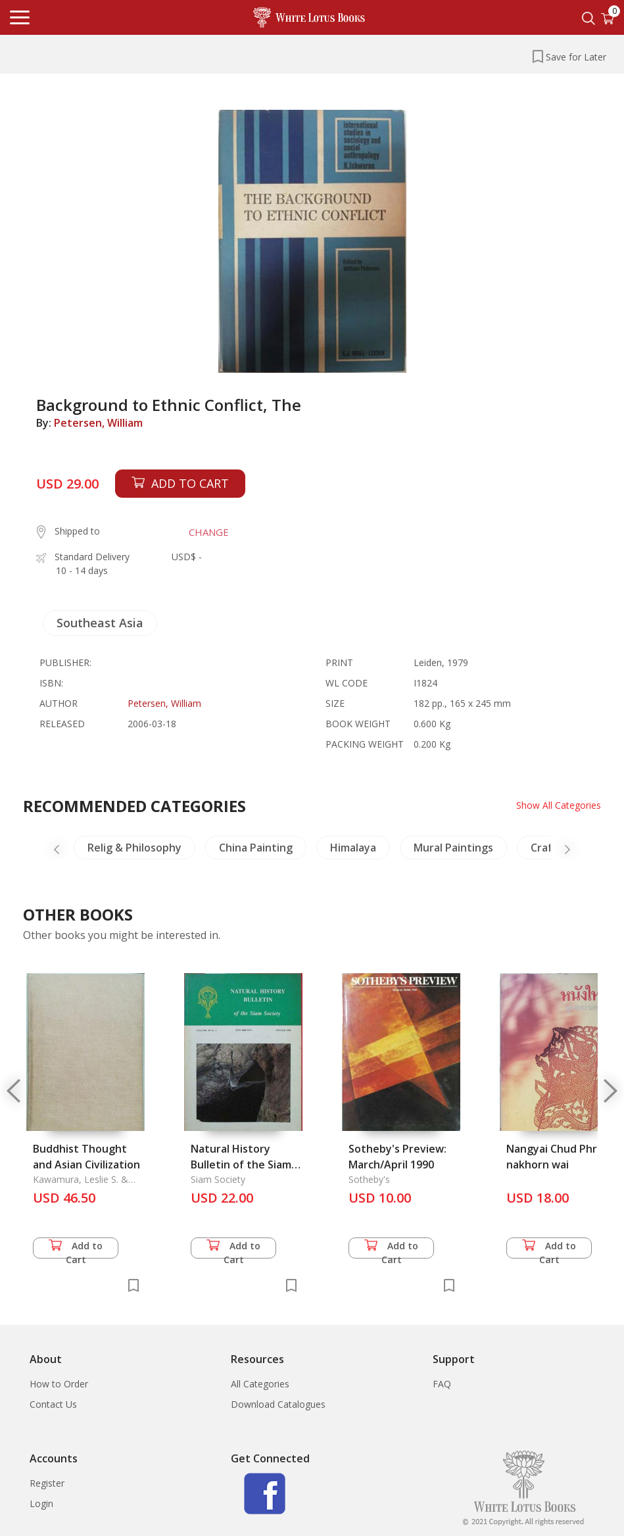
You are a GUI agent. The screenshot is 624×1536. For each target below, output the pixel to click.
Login (41, 1503)
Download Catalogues (278, 1404)
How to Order (59, 1384)
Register (47, 1483)
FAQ (442, 1384)
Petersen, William (98, 423)
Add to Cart (76, 1249)
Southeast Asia (100, 623)
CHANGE (209, 532)
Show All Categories (558, 805)
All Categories (260, 1384)
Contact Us (53, 1404)
